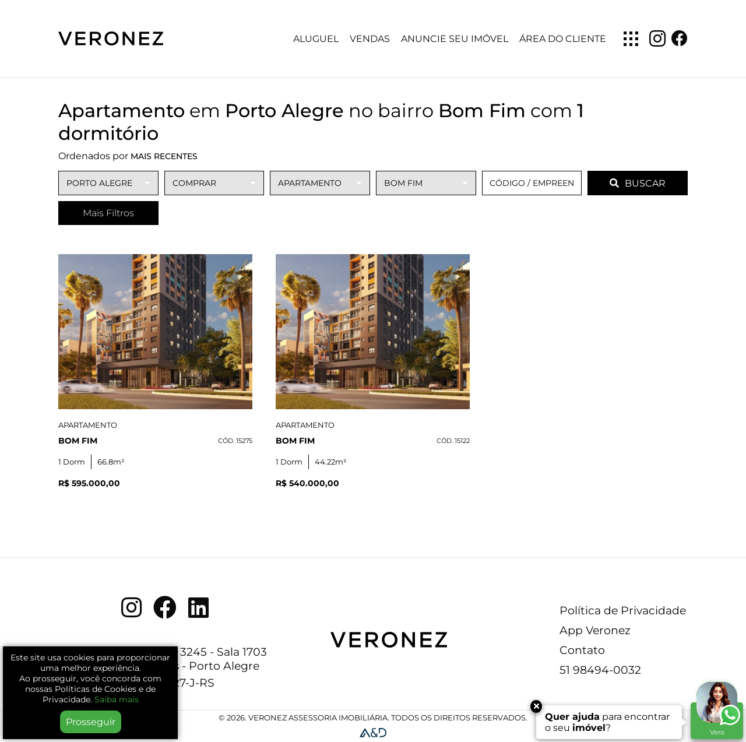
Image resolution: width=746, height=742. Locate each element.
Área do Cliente (562, 38)
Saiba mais (116, 699)
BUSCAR (638, 183)
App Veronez (595, 630)
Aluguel (316, 38)
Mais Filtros (108, 213)
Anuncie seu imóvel (454, 38)
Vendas (370, 38)
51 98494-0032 (600, 670)
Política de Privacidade (623, 610)
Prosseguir (90, 721)
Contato (582, 650)
